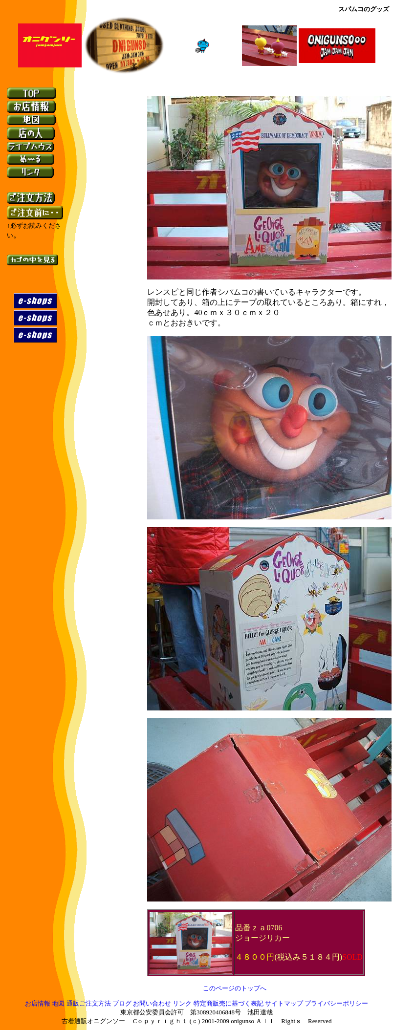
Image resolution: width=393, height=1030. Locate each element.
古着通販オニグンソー (93, 1021)
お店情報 (37, 1004)
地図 (58, 1004)
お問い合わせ (152, 1004)
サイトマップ (285, 1004)
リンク (182, 1004)
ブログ (121, 1004)
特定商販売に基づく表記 (228, 1004)
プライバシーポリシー (336, 1004)
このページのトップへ (234, 988)
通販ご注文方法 (88, 1004)
